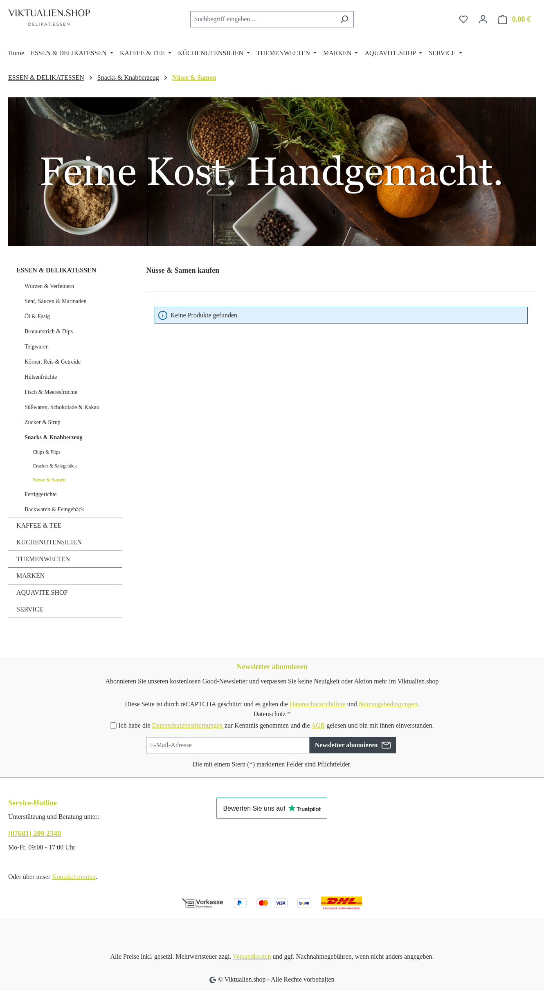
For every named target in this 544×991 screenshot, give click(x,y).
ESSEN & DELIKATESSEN (56, 270)
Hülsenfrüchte (41, 377)
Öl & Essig (37, 316)
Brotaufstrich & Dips (49, 331)
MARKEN (30, 575)
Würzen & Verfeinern (49, 286)
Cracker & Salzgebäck (55, 466)
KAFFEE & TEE (38, 525)
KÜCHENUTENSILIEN (49, 542)
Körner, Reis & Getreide (53, 362)
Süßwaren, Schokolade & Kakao (62, 407)
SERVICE (29, 609)
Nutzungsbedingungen (388, 704)
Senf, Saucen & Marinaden (56, 301)
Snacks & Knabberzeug (54, 437)
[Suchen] (344, 19)
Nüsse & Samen (49, 480)
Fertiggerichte (41, 494)
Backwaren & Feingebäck (54, 509)
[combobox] (262, 19)
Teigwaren (37, 347)
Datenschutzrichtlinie (318, 704)
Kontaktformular (74, 876)
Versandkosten (252, 956)
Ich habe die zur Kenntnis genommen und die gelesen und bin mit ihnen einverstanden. (276, 725)
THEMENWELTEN (43, 558)
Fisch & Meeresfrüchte (51, 392)
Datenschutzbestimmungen (187, 725)
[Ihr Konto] (483, 19)
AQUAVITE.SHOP (42, 592)
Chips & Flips (46, 452)
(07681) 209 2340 (34, 833)
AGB (318, 725)
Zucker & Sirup (43, 422)
